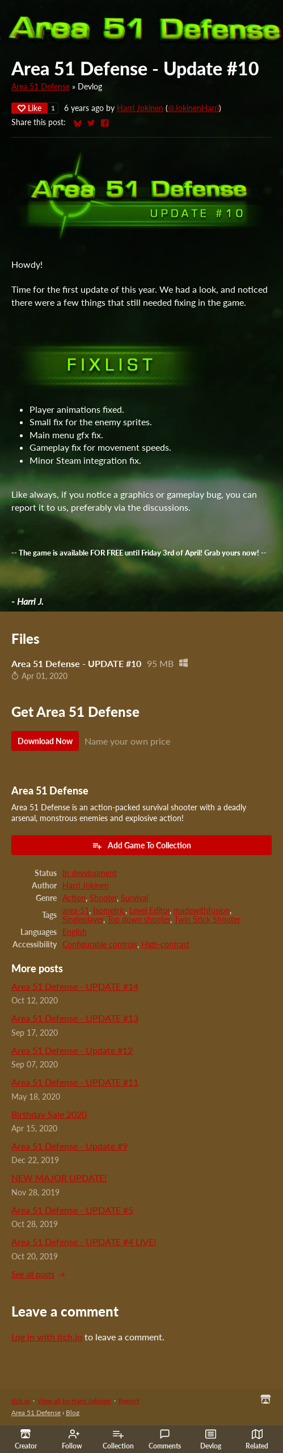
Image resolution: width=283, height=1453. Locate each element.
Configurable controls (99, 944)
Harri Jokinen (140, 108)
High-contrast (165, 944)
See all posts (32, 1274)
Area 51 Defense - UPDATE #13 (74, 1017)
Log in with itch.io (46, 1336)
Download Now (45, 741)
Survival (134, 898)
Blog (72, 1412)
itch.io (20, 1400)
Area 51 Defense (40, 86)
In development (89, 873)
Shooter (103, 898)
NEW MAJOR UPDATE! (59, 1177)
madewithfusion (202, 910)
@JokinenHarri (193, 108)
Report (129, 1400)
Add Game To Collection (141, 845)
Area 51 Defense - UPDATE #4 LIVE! (83, 1241)
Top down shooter (138, 919)
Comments (165, 1439)
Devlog (210, 1439)
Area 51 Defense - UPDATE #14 (74, 986)
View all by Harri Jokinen (74, 1400)
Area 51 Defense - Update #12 (72, 1050)
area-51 (75, 910)
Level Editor (149, 910)
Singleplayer (82, 919)
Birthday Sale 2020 (49, 1114)
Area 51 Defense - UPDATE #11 (74, 1081)
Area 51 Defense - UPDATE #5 (72, 1209)
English (74, 932)
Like (29, 108)
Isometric (109, 910)
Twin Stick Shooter (207, 919)
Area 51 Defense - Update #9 (69, 1145)
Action (74, 898)
